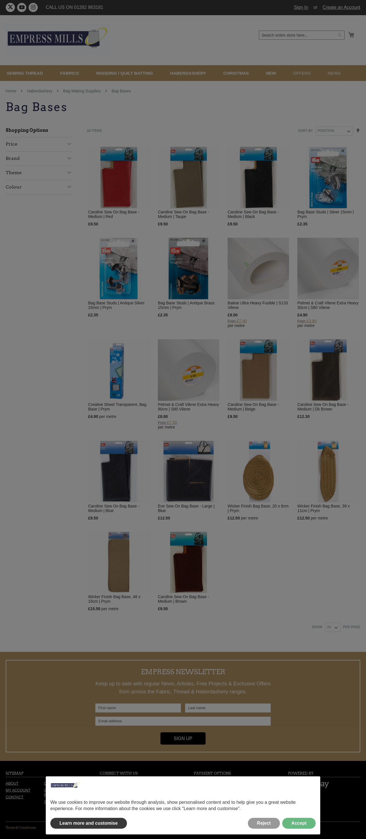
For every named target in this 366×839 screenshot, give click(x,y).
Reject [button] (264, 823)
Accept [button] (299, 823)
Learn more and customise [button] (88, 823)
